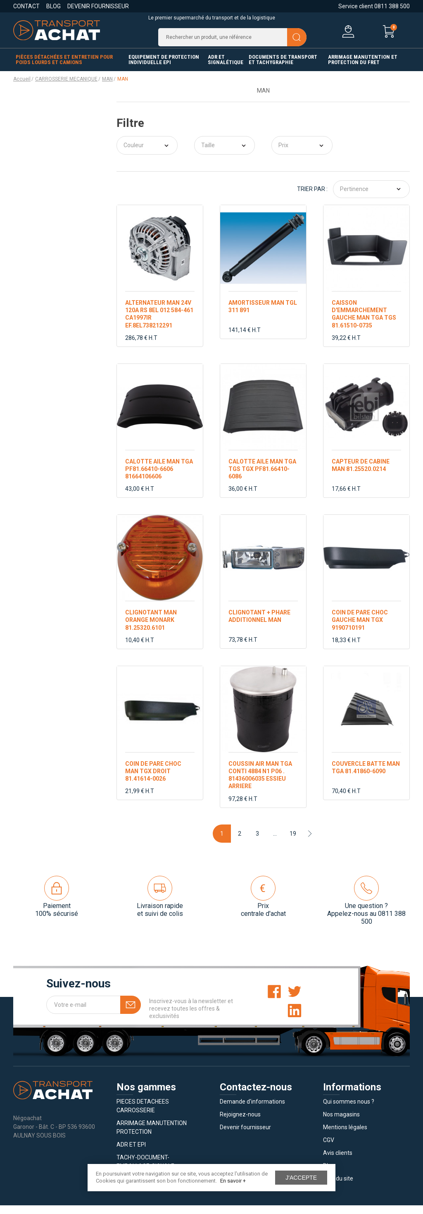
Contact (26, 6)
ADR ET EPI (131, 1153)
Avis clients (337, 1161)
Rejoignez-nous (240, 1123)
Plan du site (338, 1187)
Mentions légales (345, 1136)
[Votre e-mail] (93, 1013)
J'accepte (301, 1177)
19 (293, 842)
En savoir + (233, 1181)
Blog (53, 6)
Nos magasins (341, 1123)
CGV (328, 1148)
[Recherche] (232, 41)
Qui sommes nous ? (348, 1110)
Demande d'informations (252, 1110)
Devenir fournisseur (98, 6)
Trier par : (312, 197)
